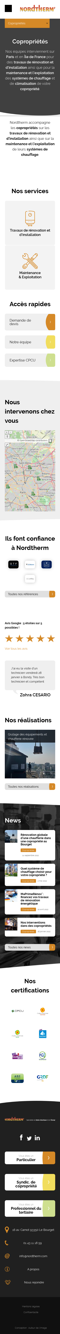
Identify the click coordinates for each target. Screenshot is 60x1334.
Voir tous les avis (16, 648)
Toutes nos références (23, 594)
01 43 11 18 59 (32, 1243)
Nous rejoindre (34, 1282)
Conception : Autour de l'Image (31, 1328)
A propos (33, 1269)
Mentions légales (31, 1306)
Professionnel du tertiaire (26, 1209)
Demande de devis (20, 322)
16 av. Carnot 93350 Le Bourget (33, 1230)
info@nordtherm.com (33, 1256)
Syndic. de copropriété (26, 1182)
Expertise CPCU (23, 360)
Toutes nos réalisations (23, 786)
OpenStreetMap (27, 440)
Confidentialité (31, 1312)
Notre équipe (20, 342)
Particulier (26, 1158)
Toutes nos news (19, 947)
